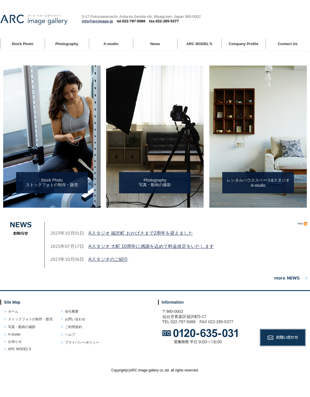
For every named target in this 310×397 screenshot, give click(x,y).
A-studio (14, 334)
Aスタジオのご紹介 (108, 259)
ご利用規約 (73, 327)
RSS (302, 224)
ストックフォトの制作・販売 (30, 319)
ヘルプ (70, 335)
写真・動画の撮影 (22, 327)
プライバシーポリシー (82, 342)
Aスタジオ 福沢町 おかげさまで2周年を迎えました (140, 233)
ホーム (13, 311)
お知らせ (15, 342)
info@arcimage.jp (97, 21)
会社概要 (72, 311)
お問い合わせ (75, 319)
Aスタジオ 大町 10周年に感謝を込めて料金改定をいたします (151, 246)
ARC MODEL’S (19, 349)
